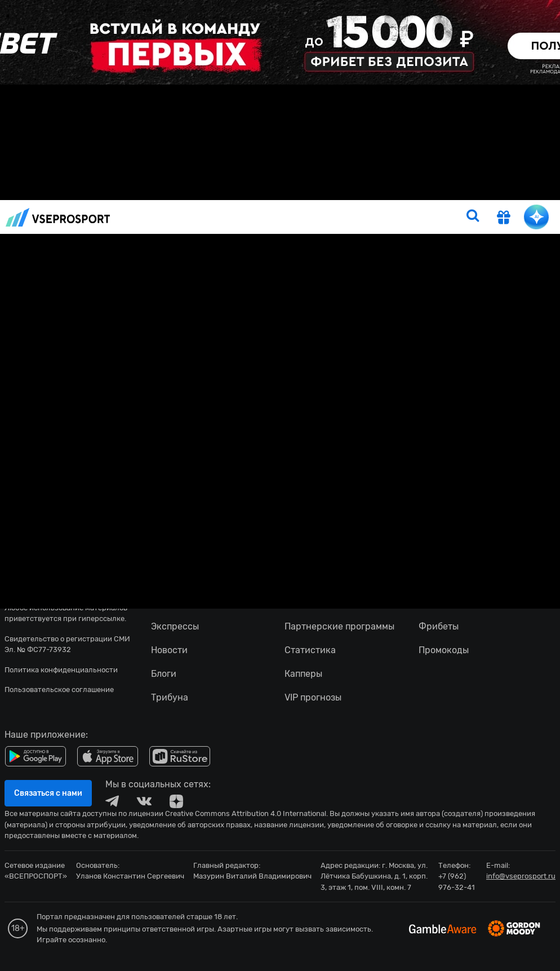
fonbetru (280, 485)
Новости (137, 189)
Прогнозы (183, 189)
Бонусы (441, 189)
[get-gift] (503, 219)
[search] (472, 217)
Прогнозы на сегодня (254, 189)
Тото (315, 189)
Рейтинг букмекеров (375, 189)
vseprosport (58, 217)
